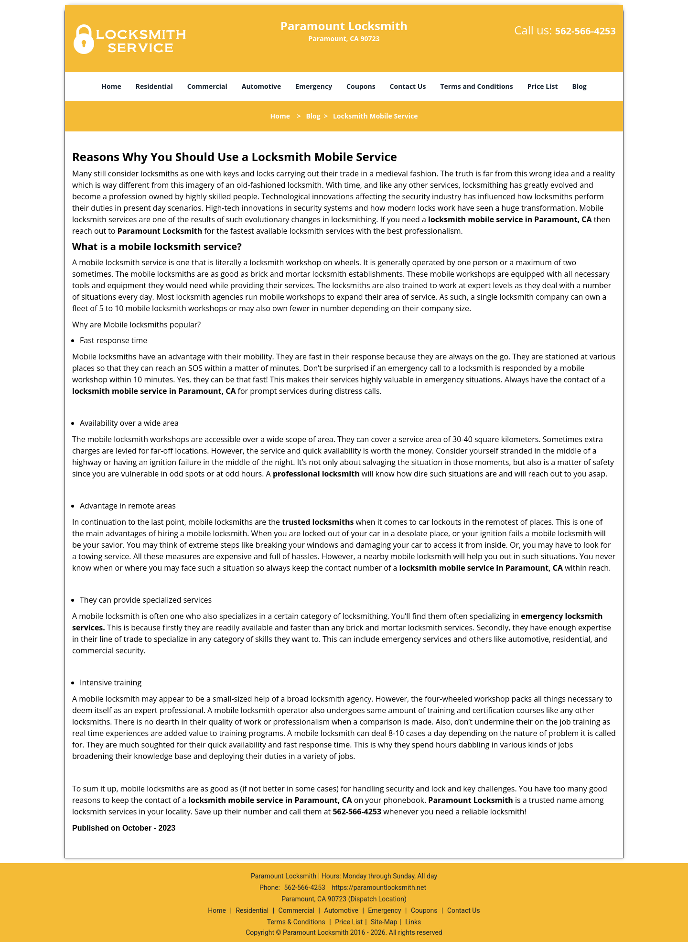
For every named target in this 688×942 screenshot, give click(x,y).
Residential (154, 86)
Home (111, 86)
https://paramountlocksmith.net (379, 887)
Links (413, 922)
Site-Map (384, 922)
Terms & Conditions (296, 922)
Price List (542, 86)
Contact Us (408, 86)
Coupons (360, 86)
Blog (579, 86)
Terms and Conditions (476, 86)
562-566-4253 (585, 30)
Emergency (313, 86)
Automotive (261, 86)
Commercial (207, 86)
